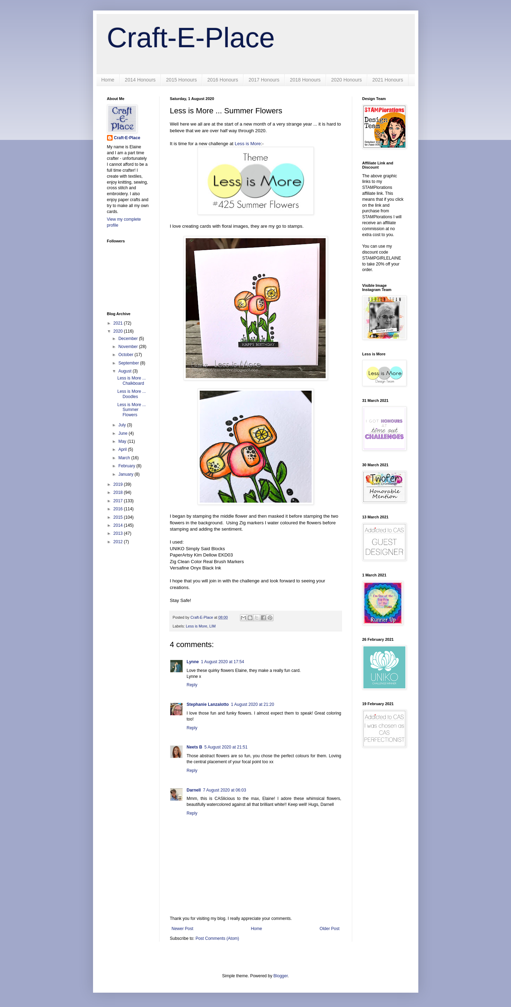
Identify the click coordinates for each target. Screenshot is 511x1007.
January (126, 474)
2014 (118, 525)
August (125, 371)
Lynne (193, 661)
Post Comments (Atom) (217, 938)
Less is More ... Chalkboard (131, 380)
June (123, 433)
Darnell (194, 790)
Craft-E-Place (191, 37)
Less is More (248, 143)
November (128, 346)
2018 (118, 492)
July (122, 425)
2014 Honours (140, 80)
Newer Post (182, 928)
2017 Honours (264, 80)
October (126, 354)
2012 (118, 541)
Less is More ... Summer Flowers (131, 409)
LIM (213, 626)
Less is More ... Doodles (131, 394)
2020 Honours (346, 80)
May (122, 441)
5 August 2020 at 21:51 (225, 747)
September (129, 363)
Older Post (330, 928)
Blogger (281, 975)
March (124, 457)
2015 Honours (181, 80)
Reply (192, 684)
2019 (118, 484)
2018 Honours (305, 80)
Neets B (195, 747)
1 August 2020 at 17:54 (222, 661)
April (123, 449)
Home (107, 80)
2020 (118, 331)
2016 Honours (222, 80)
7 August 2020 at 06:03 (224, 790)
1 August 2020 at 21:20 (252, 704)
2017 (118, 500)
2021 (118, 323)
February (127, 465)
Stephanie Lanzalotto (208, 704)
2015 (118, 517)
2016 (118, 508)
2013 (118, 533)
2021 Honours (387, 80)
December (128, 338)
